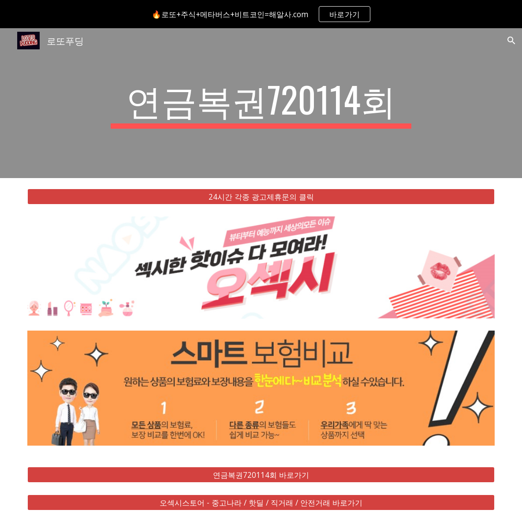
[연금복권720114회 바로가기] (261, 475)
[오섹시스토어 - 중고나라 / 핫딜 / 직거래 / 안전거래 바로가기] (261, 502)
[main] (261, 103)
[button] (511, 40)
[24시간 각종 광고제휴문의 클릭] (261, 196)
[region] (261, 14)
